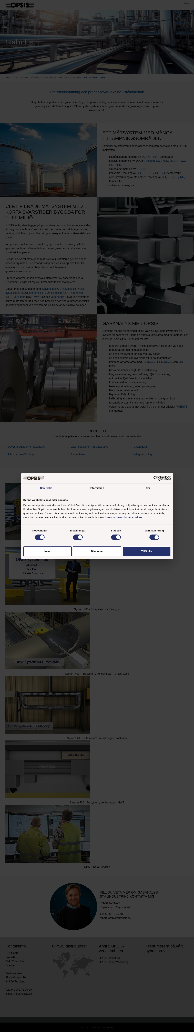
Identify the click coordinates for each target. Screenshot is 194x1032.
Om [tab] (148, 488)
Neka (47, 551)
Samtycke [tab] (46, 488)
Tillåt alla (146, 551)
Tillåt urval (97, 551)
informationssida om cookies (123, 517)
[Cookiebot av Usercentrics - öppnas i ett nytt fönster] (156, 478)
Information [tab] (97, 488)
